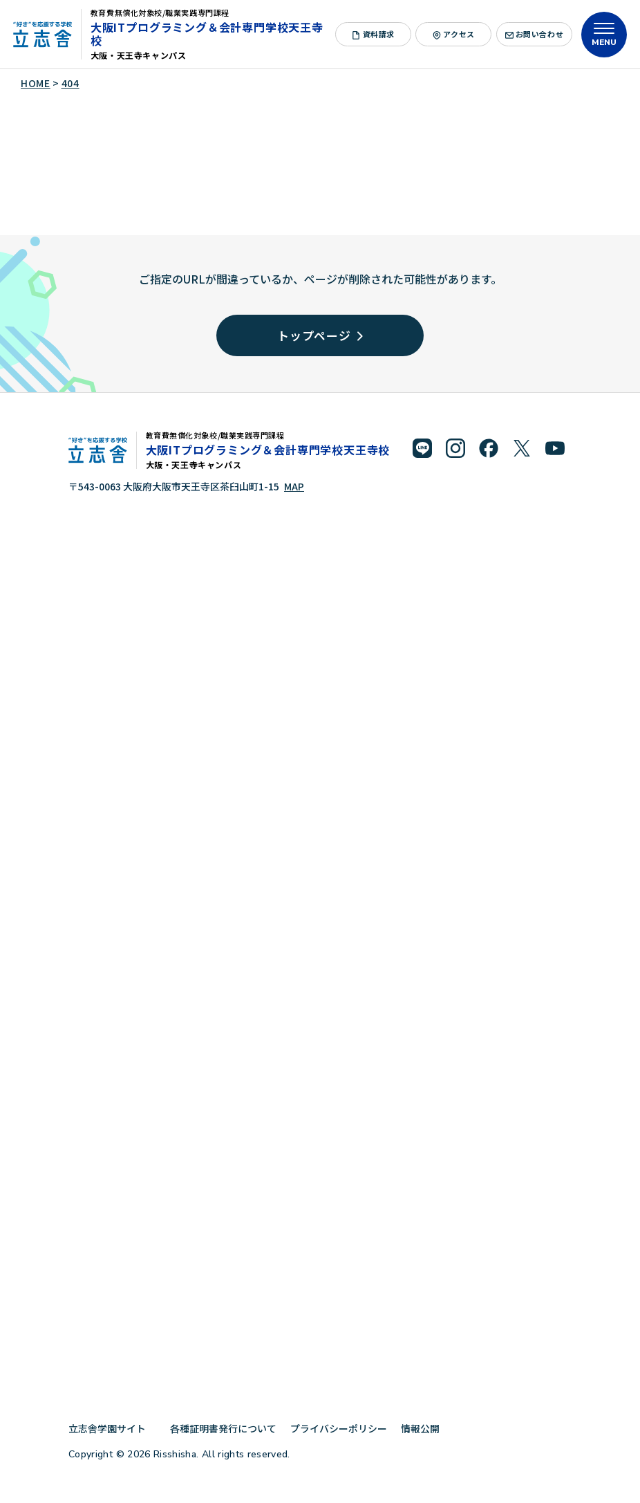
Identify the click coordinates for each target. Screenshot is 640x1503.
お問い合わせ (534, 33)
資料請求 (373, 33)
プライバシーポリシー (338, 1428)
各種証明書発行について (223, 1428)
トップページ (320, 335)
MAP (294, 486)
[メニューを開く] (604, 34)
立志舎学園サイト (112, 1428)
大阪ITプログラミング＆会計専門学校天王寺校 (207, 33)
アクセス (453, 33)
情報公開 (425, 1428)
